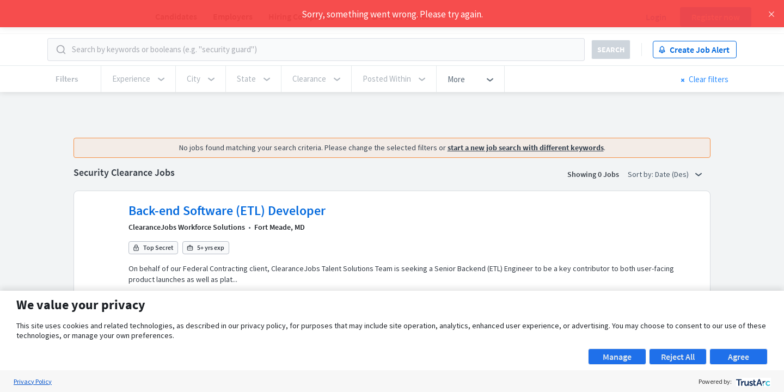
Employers (233, 16)
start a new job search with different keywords (529, 147)
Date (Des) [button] (676, 174)
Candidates (176, 16)
